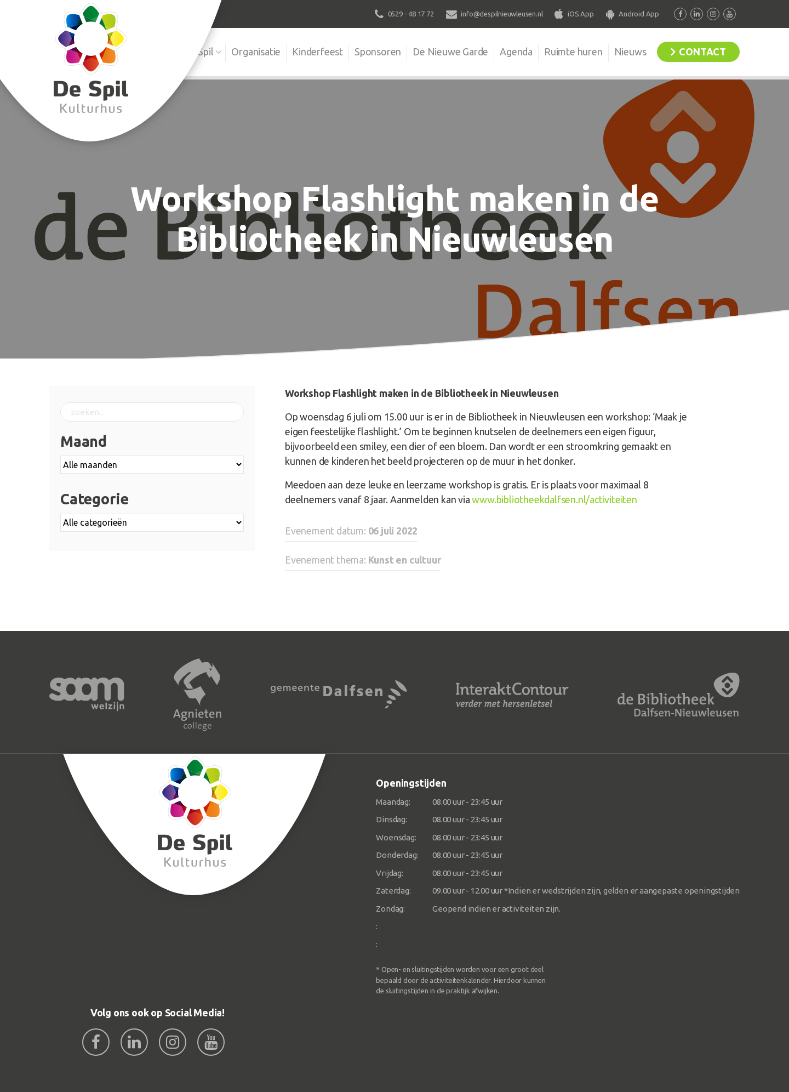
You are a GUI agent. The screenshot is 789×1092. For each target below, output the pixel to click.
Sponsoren (378, 51)
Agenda (516, 51)
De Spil (199, 51)
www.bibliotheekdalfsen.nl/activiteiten (554, 499)
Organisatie (256, 51)
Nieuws (630, 51)
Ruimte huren (573, 51)
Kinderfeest (317, 51)
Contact (702, 51)
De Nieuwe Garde (450, 51)
